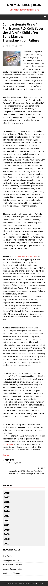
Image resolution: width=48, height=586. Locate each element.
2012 (6, 520)
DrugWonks (7, 556)
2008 (6, 539)
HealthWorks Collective (12, 564)
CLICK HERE (8, 444)
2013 (6, 516)
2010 (6, 529)
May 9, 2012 (9, 45)
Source (6, 455)
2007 (6, 543)
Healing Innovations (11, 560)
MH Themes (39, 583)
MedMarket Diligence (11, 573)
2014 (6, 511)
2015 (6, 506)
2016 (6, 502)
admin (20, 45)
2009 (6, 534)
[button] (44, 17)
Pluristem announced (27, 256)
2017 (6, 497)
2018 (6, 492)
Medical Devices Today (12, 569)
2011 (6, 525)
